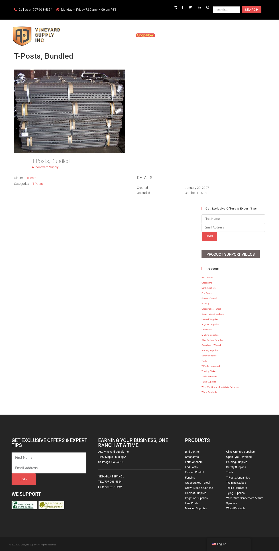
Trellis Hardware (209, 375)
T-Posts (38, 183)
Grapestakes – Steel (211, 307)
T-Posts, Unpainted (211, 365)
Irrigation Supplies (210, 323)
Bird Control (207, 276)
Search (252, 9)
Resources (169, 35)
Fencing (206, 302)
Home (86, 35)
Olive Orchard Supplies (212, 339)
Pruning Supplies (210, 349)
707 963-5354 (113, 481)
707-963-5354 (42, 9)
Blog (208, 35)
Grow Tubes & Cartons (213, 313)
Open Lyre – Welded (211, 344)
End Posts (207, 292)
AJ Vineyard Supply (45, 167)
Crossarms (207, 281)
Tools (204, 360)
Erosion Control (209, 297)
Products (122, 35)
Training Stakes (209, 370)
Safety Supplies (209, 355)
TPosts (31, 178)
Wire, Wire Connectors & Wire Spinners (220, 386)
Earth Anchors (209, 287)
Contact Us (190, 35)
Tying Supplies (209, 381)
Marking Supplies (210, 334)
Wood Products (209, 391)
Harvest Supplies (210, 318)
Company (103, 35)
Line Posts (207, 328)
